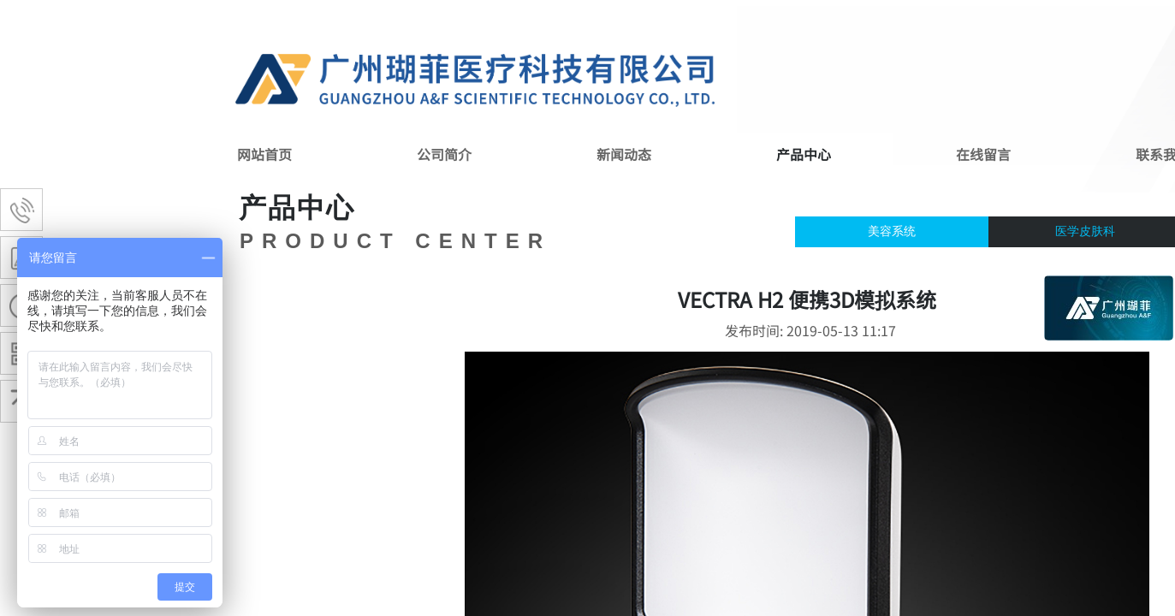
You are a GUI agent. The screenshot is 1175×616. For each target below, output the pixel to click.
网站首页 (264, 154)
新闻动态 (623, 154)
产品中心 (803, 154)
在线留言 (983, 154)
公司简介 (444, 154)
